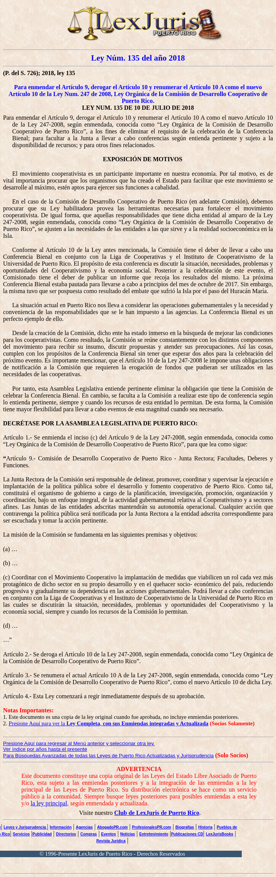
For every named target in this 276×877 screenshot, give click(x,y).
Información (61, 827)
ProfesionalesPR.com (151, 827)
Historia (205, 827)
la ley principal (48, 803)
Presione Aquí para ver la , (109, 723)
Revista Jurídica (111, 841)
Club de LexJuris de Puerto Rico (156, 813)
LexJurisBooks (219, 834)
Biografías (184, 827)
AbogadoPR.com (112, 827)
